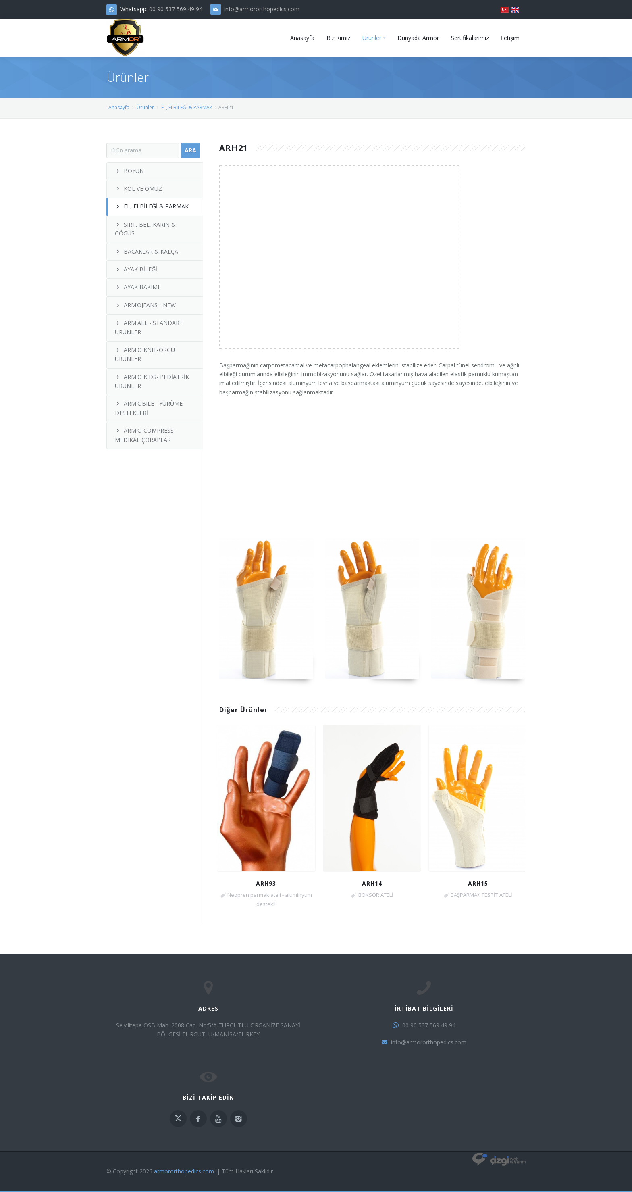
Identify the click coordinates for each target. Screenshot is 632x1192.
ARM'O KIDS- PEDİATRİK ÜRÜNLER (152, 381)
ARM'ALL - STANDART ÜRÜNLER (149, 327)
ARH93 (266, 883)
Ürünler (371, 38)
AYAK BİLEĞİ (136, 269)
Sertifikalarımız (470, 38)
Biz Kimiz (338, 38)
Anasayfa (302, 38)
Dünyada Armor (418, 38)
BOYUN (129, 171)
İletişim (510, 38)
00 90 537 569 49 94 (175, 9)
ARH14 (372, 883)
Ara (190, 150)
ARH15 (478, 883)
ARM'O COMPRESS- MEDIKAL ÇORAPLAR (145, 435)
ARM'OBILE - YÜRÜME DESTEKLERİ (149, 408)
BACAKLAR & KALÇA (146, 251)
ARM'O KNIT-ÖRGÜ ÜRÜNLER (145, 354)
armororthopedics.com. (184, 1171)
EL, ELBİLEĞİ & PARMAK (186, 107)
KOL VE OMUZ (138, 188)
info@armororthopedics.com (261, 9)
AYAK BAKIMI (137, 287)
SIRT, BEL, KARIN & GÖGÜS (145, 229)
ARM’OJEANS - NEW (145, 305)
